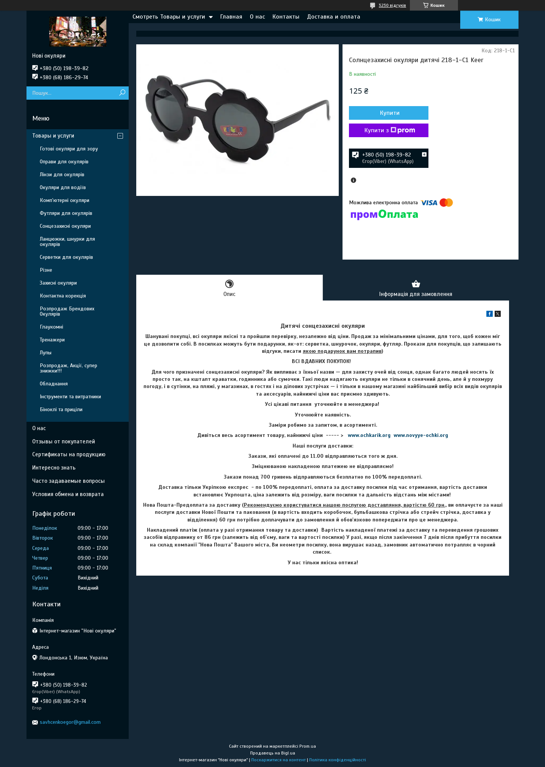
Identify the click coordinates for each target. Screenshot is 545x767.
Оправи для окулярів (64, 161)
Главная (231, 16)
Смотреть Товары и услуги (168, 16)
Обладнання (54, 383)
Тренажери (52, 340)
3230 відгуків (392, 5)
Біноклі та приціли (61, 409)
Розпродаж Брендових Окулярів (67, 311)
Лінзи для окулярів (62, 174)
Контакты (285, 16)
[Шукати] (122, 93)
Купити (390, 113)
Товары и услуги (53, 135)
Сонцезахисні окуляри (65, 226)
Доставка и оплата (333, 16)
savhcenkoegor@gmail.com (70, 722)
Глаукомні (51, 327)
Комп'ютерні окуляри (64, 200)
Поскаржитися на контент (278, 759)
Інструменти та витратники (70, 396)
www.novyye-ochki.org (421, 435)
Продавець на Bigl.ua (272, 753)
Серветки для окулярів (66, 257)
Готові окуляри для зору (69, 149)
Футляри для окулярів (66, 213)
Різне (46, 270)
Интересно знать (54, 467)
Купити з (389, 130)
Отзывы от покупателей (63, 441)
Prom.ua (307, 746)
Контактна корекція (63, 296)
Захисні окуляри (58, 283)
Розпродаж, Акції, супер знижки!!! (68, 368)
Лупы (45, 352)
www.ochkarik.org (369, 435)
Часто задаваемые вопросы (68, 480)
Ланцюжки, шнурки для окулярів (67, 241)
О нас (257, 16)
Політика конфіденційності (337, 759)
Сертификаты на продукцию (69, 454)
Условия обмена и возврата (68, 494)
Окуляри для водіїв (63, 187)
